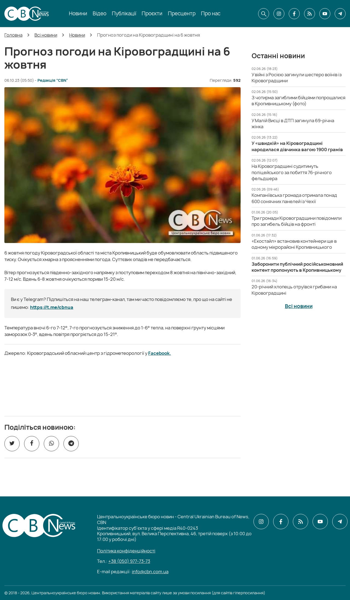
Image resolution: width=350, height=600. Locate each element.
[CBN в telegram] (340, 13)
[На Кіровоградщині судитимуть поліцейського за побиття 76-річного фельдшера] (292, 172)
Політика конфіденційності (126, 551)
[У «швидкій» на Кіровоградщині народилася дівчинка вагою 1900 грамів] (297, 146)
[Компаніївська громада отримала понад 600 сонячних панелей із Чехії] (294, 198)
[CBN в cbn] (309, 13)
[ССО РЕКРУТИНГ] (122, 386)
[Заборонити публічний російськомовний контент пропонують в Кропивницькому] (297, 267)
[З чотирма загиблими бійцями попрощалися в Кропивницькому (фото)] (298, 101)
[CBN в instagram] (278, 13)
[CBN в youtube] (324, 13)
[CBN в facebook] (294, 13)
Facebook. (159, 353)
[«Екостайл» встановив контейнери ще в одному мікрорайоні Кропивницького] (294, 244)
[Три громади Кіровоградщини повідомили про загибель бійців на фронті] (297, 221)
